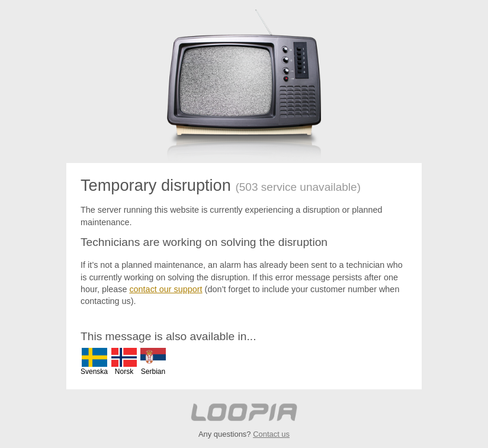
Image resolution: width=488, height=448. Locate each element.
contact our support (165, 289)
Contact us (271, 434)
